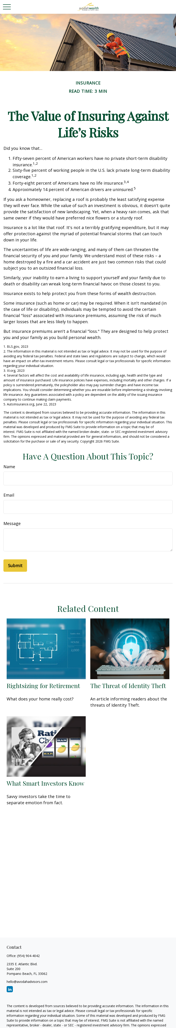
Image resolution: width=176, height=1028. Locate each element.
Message (12, 523)
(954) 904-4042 (28, 956)
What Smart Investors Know (45, 783)
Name (9, 466)
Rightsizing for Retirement (43, 685)
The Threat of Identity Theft (128, 685)
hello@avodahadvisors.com (27, 981)
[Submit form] (15, 565)
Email (8, 495)
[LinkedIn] (10, 989)
